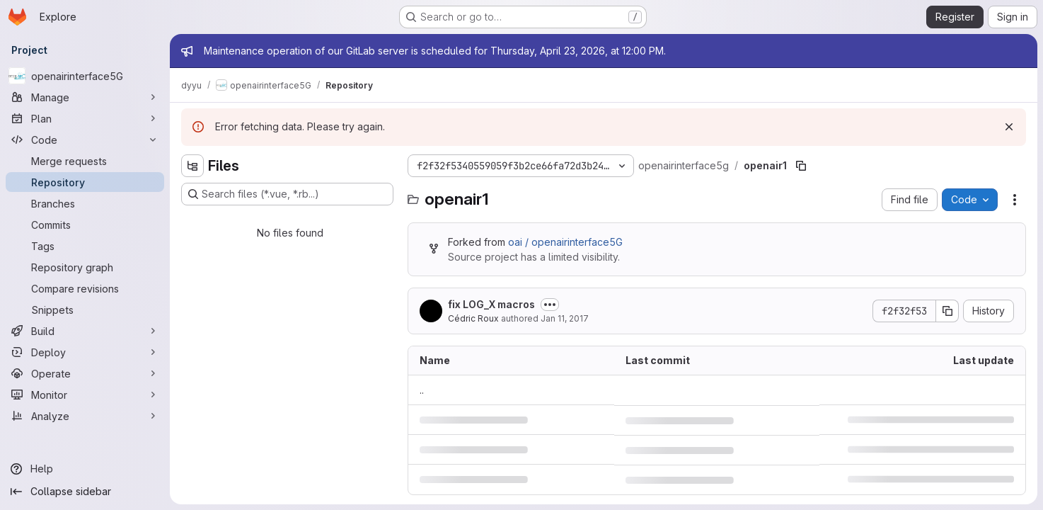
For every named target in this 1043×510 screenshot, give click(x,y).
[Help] (85, 469)
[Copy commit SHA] (947, 311)
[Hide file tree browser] (192, 165)
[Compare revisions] (85, 288)
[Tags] (85, 246)
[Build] (85, 331)
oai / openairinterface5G (565, 242)
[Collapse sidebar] (85, 492)
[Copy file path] (801, 165)
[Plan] (85, 118)
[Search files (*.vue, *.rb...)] (287, 194)
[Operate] (85, 373)
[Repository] (85, 182)
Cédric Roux (473, 318)
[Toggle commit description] (550, 304)
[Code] (85, 139)
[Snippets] (85, 309)
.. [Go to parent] (422, 390)
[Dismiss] (1009, 126)
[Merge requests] (85, 161)
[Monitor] (85, 394)
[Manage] (85, 97)
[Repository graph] (85, 267)
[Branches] (85, 203)
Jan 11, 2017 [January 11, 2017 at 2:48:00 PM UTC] (565, 318)
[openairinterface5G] (85, 76)
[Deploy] (85, 352)
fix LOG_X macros (491, 304)
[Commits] (85, 224)
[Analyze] (85, 416)
